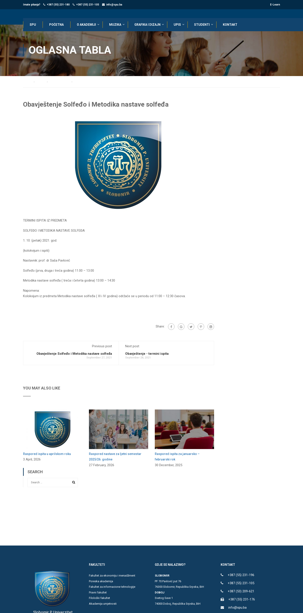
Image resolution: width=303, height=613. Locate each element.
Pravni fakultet (98, 592)
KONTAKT (230, 24)
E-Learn (275, 4)
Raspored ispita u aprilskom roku (47, 454)
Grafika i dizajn (147, 24)
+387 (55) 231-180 (58, 4)
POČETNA (56, 24)
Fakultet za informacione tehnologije (112, 587)
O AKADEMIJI (86, 24)
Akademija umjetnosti (103, 604)
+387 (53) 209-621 (241, 592)
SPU (33, 24)
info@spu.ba (114, 4)
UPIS (177, 24)
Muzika (115, 24)
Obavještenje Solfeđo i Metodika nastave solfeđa (74, 354)
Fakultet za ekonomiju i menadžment (112, 576)
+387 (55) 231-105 (87, 4)
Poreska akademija (101, 581)
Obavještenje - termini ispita (147, 354)
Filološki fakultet (99, 598)
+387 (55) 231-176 (241, 600)
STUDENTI (202, 24)
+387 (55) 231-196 (241, 575)
